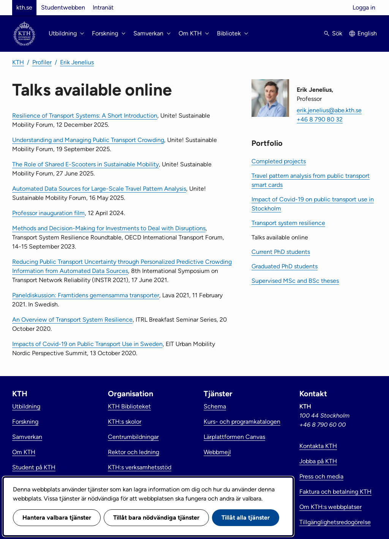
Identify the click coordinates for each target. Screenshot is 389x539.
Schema (215, 406)
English (367, 33)
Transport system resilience (288, 222)
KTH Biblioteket (129, 406)
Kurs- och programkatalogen (242, 421)
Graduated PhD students (284, 266)
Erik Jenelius (77, 62)
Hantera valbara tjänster (56, 517)
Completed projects (278, 161)
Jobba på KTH (318, 461)
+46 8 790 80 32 (320, 119)
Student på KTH (33, 467)
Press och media (321, 476)
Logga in (364, 7)
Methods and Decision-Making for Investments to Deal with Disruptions (109, 228)
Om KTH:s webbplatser (330, 506)
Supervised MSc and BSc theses (295, 280)
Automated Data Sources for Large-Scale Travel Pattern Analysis (99, 188)
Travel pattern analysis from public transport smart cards (310, 180)
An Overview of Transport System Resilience (72, 319)
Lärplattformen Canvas (234, 436)
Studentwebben (63, 7)
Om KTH (23, 452)
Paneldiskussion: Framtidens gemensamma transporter (85, 295)
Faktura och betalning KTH (335, 491)
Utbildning (26, 406)
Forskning (25, 421)
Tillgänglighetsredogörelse (335, 522)
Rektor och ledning (133, 452)
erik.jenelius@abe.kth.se (329, 110)
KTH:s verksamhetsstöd (139, 467)
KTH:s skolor (124, 421)
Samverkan (27, 436)
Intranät (103, 7)
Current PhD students (280, 251)
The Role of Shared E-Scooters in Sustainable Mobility (85, 164)
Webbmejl (217, 452)
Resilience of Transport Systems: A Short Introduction (84, 115)
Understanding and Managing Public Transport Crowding (88, 140)
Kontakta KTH (318, 446)
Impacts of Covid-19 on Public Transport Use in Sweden (87, 344)
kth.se (24, 7)
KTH (18, 62)
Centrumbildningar (133, 436)
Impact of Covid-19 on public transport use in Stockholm (312, 204)
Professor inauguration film (48, 213)
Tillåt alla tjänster (245, 517)
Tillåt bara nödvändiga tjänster (156, 517)
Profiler (42, 62)
